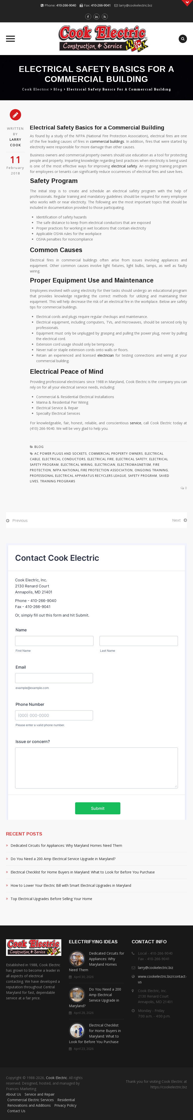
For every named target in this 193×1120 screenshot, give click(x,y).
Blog (39, 447)
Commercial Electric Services (30, 1099)
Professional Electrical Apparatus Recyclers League (78, 476)
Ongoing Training (151, 470)
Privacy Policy (65, 1105)
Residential (66, 1099)
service (135, 423)
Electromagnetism (134, 464)
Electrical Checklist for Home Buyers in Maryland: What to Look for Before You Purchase (83, 872)
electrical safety (124, 166)
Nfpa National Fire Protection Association (93, 470)
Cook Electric (56, 1077)
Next (176, 520)
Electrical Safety (131, 459)
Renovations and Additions (29, 1105)
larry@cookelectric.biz (135, 5)
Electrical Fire (100, 459)
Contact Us (16, 1110)
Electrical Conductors (63, 459)
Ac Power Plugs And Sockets (60, 453)
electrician (106, 355)
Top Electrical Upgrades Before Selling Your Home (51, 898)
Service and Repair (40, 1094)
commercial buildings (107, 141)
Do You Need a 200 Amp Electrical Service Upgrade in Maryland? (63, 858)
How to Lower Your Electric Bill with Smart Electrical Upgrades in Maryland (71, 885)
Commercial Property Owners (116, 453)
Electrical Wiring (77, 464)
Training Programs (57, 481)
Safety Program (142, 476)
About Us (13, 1094)
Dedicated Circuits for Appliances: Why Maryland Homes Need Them (66, 845)
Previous (20, 520)
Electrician (105, 464)
